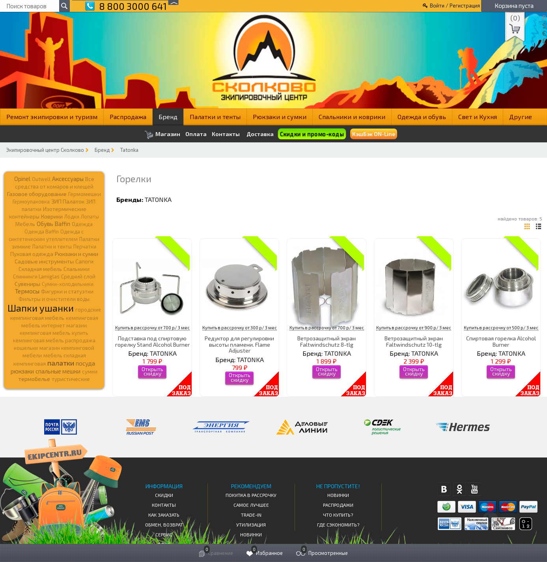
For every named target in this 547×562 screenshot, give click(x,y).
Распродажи (338, 505)
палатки (60, 362)
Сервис (163, 534)
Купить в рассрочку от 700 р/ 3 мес (152, 327)
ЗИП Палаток (67, 201)
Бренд (168, 116)
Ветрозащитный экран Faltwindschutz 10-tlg (414, 341)
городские (88, 309)
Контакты (226, 134)
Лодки (71, 216)
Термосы (27, 291)
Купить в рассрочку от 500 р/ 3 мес (501, 327)
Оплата (196, 134)
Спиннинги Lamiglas (36, 276)
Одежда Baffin (41, 231)
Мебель (25, 224)
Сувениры (27, 283)
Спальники (76, 269)
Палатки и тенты (215, 116)
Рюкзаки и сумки (279, 116)
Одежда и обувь (422, 116)
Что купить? (338, 514)
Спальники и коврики (352, 116)
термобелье (34, 378)
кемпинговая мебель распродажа (54, 340)
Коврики (52, 216)
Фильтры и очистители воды (54, 299)
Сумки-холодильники (67, 284)
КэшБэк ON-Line (373, 134)
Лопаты (90, 216)
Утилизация (251, 524)
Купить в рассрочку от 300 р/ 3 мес (239, 327)
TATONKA (158, 199)
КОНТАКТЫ (164, 505)
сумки (89, 371)
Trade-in (251, 514)
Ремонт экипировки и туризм (51, 116)
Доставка (260, 134)
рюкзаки (22, 371)
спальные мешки (57, 371)
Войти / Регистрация (455, 5)
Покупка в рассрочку (251, 495)
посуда (85, 363)
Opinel (22, 178)
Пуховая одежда (31, 253)
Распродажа (128, 116)
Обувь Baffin (53, 223)
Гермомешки (84, 194)
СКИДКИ (164, 495)
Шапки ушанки (40, 308)
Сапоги (84, 261)
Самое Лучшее (251, 505)
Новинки (251, 534)
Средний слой (78, 276)
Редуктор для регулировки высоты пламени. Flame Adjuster (239, 344)
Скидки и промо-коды (312, 134)
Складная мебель (40, 269)
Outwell (41, 179)
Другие (520, 116)
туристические (71, 379)
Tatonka (129, 150)
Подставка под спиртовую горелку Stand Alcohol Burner (152, 341)
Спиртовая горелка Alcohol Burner (501, 341)
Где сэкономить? (338, 524)
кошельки (26, 348)
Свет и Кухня (477, 116)
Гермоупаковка (31, 201)
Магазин (162, 135)
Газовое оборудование (37, 193)
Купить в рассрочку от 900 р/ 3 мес (413, 327)
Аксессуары (68, 178)
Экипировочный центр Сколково (45, 150)
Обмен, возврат (164, 524)
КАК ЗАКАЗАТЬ (163, 514)
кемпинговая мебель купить (54, 333)
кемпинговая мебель (37, 317)
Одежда (82, 224)
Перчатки (84, 246)
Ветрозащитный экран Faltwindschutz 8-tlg (326, 341)
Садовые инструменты (44, 261)
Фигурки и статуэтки (67, 291)
